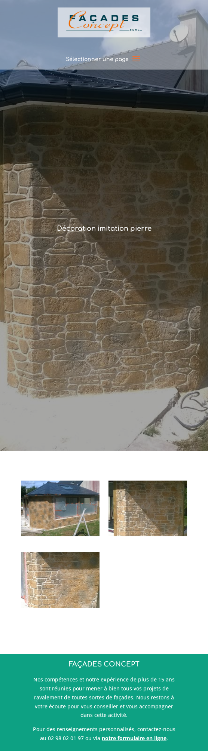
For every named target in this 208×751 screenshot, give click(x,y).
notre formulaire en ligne (134, 738)
